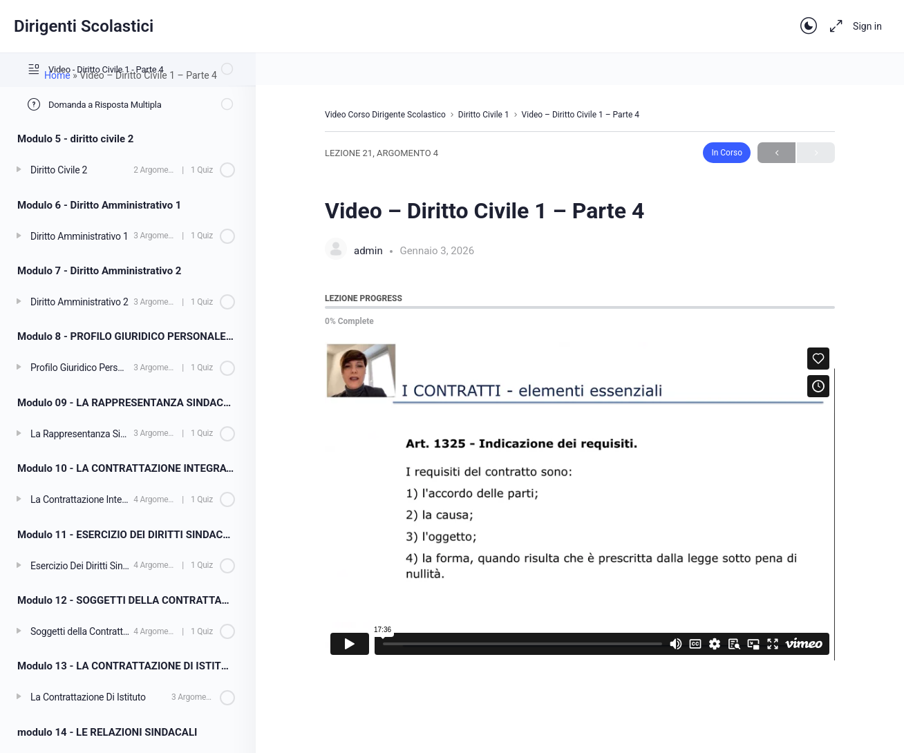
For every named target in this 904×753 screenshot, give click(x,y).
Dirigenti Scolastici (83, 26)
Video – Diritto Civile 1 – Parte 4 (580, 115)
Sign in (867, 26)
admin (369, 251)
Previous (776, 153)
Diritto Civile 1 (483, 115)
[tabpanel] (580, 501)
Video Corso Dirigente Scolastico (385, 115)
